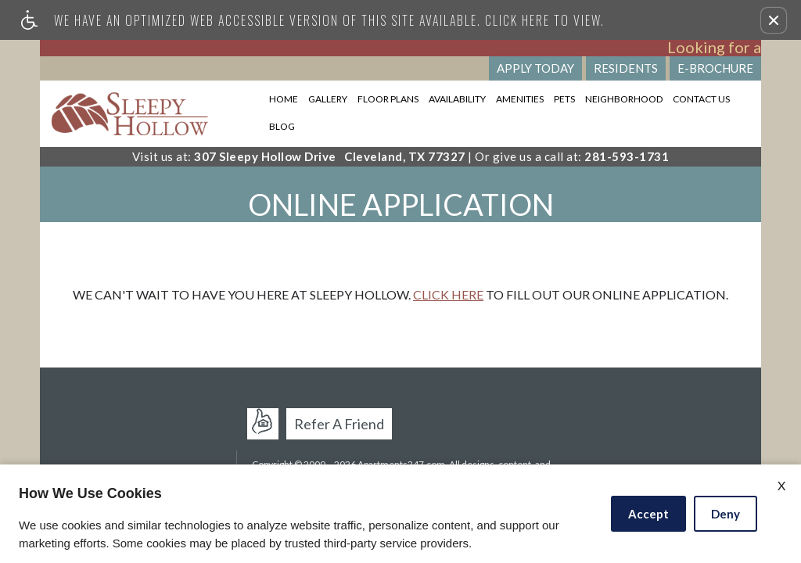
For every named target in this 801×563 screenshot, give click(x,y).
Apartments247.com (267, 423)
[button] (773, 20)
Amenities (520, 99)
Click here (448, 294)
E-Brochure (715, 68)
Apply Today (535, 68)
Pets (564, 99)
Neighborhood (624, 99)
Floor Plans (387, 99)
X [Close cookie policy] (781, 485)
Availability (457, 99)
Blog (282, 126)
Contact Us (701, 99)
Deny (725, 514)
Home (283, 99)
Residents (626, 68)
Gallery (327, 99)
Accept (648, 514)
